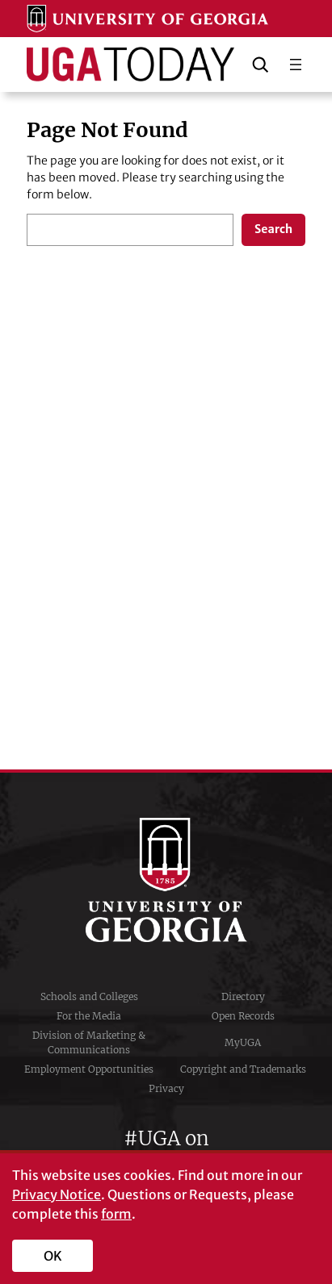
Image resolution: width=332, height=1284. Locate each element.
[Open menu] (295, 64)
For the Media (89, 1016)
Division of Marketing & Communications (88, 1042)
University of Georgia (166, 879)
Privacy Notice (56, 1194)
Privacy (166, 1088)
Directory (243, 996)
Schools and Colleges (89, 996)
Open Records (243, 1016)
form (116, 1214)
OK (53, 1256)
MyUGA (243, 1042)
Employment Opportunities (88, 1069)
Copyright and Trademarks (243, 1069)
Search (273, 229)
